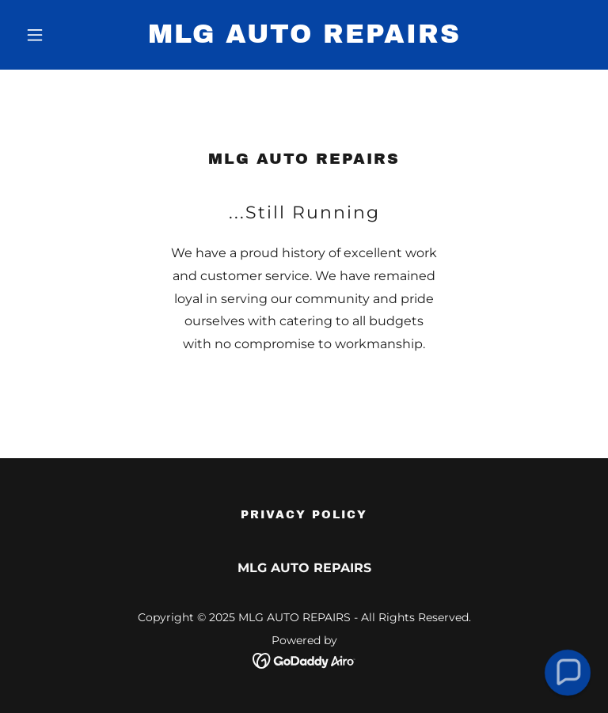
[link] (304, 38)
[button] (61, 35)
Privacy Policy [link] (304, 515)
